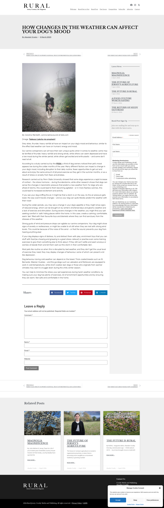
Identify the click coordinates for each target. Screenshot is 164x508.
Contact (137, 9)
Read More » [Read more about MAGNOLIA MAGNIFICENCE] (31, 460)
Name (27, 342)
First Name (116, 144)
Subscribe (122, 9)
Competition (113, 9)
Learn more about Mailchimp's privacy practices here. (123, 209)
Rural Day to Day (83, 9)
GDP (84, 503)
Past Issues (103, 9)
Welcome (73, 9)
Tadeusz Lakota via (38, 139)
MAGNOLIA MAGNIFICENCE (121, 74)
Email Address (117, 137)
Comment (28, 315)
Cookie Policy (131, 504)
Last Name (116, 151)
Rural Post (94, 9)
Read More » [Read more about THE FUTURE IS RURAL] (110, 455)
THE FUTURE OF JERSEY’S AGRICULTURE (125, 83)
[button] (160, 488)
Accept (117, 500)
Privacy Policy (140, 504)
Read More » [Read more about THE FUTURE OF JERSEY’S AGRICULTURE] (71, 462)
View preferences (153, 500)
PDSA (58, 163)
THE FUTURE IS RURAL (124, 91)
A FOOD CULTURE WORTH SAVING (122, 99)
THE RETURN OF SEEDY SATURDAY (125, 108)
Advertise (130, 9)
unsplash (51, 139)
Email (27, 350)
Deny (135, 500)
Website (27, 359)
